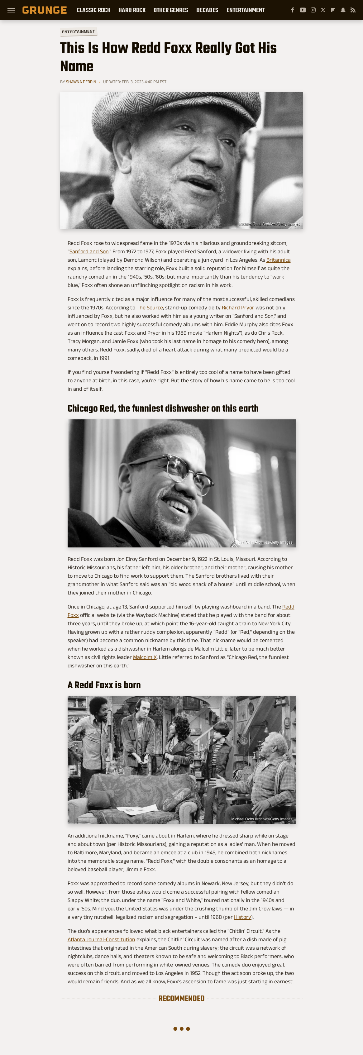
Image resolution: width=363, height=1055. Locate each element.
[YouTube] (303, 9)
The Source (149, 307)
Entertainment (246, 10)
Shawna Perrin (81, 81)
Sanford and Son (89, 251)
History (242, 917)
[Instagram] (313, 9)
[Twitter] (323, 9)
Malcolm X (145, 657)
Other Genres (171, 10)
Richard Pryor (238, 307)
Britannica (278, 260)
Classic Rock (93, 10)
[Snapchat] (343, 9)
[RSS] (353, 9)
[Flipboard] (333, 9)
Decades (207, 10)
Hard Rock (132, 10)
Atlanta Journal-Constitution (101, 939)
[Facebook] (292, 9)
